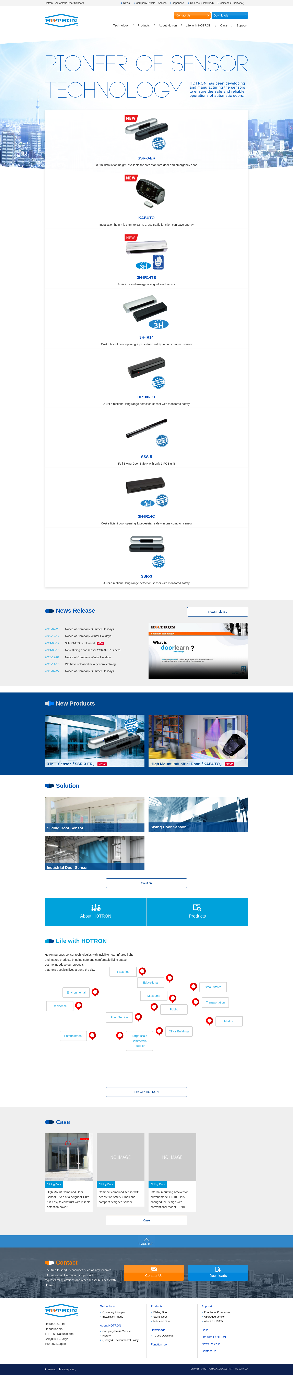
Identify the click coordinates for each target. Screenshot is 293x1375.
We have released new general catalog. (91, 664)
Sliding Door (160, 1312)
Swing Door (160, 1316)
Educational (150, 982)
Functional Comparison (217, 1312)
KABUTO (146, 218)
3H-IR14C (146, 516)
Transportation (215, 1002)
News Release (217, 611)
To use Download (163, 1335)
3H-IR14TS (146, 277)
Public (174, 1009)
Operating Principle (114, 1312)
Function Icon (159, 1344)
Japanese (178, 2)
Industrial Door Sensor (67, 866)
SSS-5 (146, 457)
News (126, 2)
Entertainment (73, 1036)
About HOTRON (96, 916)
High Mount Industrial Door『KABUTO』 (187, 763)
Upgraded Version (214, 1316)
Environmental (76, 992)
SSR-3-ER (146, 158)
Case (223, 25)
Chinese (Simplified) (202, 2)
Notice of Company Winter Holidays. (88, 636)
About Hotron (168, 25)
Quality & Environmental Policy (121, 1340)
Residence (60, 1006)
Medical (229, 1021)
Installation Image (113, 1316)
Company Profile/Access (117, 1331)
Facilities (139, 1041)
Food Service (119, 1017)
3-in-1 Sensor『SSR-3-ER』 (71, 763)
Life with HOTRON (198, 25)
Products (144, 25)
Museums (153, 996)
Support (241, 25)
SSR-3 (146, 576)
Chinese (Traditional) (232, 2)
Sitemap (52, 1369)
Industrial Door (162, 1321)
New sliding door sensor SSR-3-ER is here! (93, 650)
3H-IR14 (146, 337)
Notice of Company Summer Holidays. (90, 629)
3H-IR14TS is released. (84, 643)
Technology (121, 25)
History (107, 1335)
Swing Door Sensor (168, 827)
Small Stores (213, 987)
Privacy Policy (69, 1369)
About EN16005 (213, 1321)
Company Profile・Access (151, 2)
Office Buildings (179, 1031)
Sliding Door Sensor (65, 827)
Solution (146, 883)
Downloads (221, 15)
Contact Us (183, 15)
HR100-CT (146, 397)
